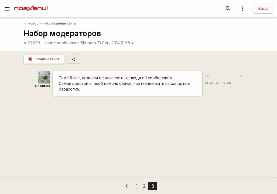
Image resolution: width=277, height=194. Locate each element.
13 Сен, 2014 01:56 (115, 42)
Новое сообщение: (62, 42)
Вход (263, 8)
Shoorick (89, 42)
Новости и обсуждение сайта (50, 23)
